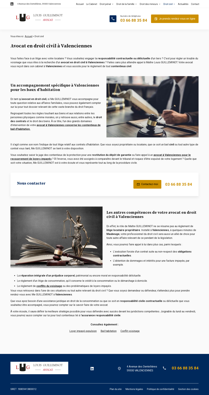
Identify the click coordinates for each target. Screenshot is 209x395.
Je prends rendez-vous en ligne (174, 19)
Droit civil (168, 4)
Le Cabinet (91, 4)
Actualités (183, 4)
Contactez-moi (147, 184)
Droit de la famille (125, 4)
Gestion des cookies (188, 389)
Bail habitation (109, 331)
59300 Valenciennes (39, 4)
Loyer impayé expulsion (83, 331)
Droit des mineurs (149, 4)
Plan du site (116, 389)
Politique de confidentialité (160, 389)
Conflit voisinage (130, 331)
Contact (195, 4)
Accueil (80, 4)
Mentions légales (134, 389)
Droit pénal (105, 4)
